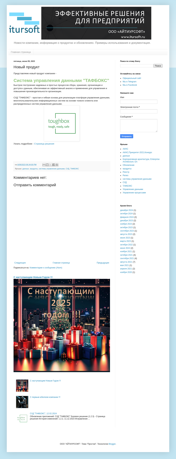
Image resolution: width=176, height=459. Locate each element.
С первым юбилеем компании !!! (45, 397)
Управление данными (133, 189)
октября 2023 (126, 227)
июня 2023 (125, 238)
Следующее (20, 263)
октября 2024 (126, 213)
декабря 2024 (126, 210)
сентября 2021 (127, 258)
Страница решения (44, 143)
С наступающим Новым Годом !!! (33, 277)
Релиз (125, 175)
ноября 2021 (126, 251)
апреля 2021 (126, 269)
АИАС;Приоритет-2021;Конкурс (137, 152)
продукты (34, 169)
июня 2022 (125, 248)
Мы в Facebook (130, 85)
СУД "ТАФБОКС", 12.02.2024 (43, 413)
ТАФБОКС (74, 169)
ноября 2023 (126, 224)
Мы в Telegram (129, 81)
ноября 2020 (126, 272)
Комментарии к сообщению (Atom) (46, 268)
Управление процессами (134, 192)
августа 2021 (126, 262)
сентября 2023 (127, 231)
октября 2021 (126, 255)
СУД (67, 169)
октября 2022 (126, 245)
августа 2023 (126, 234)
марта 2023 (125, 241)
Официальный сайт (132, 78)
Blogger (112, 444)
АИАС (125, 149)
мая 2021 (124, 265)
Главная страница (21, 52)
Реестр (126, 172)
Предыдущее (103, 263)
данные (25, 169)
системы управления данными (52, 169)
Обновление (128, 165)
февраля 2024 (127, 217)
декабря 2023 (126, 220)
